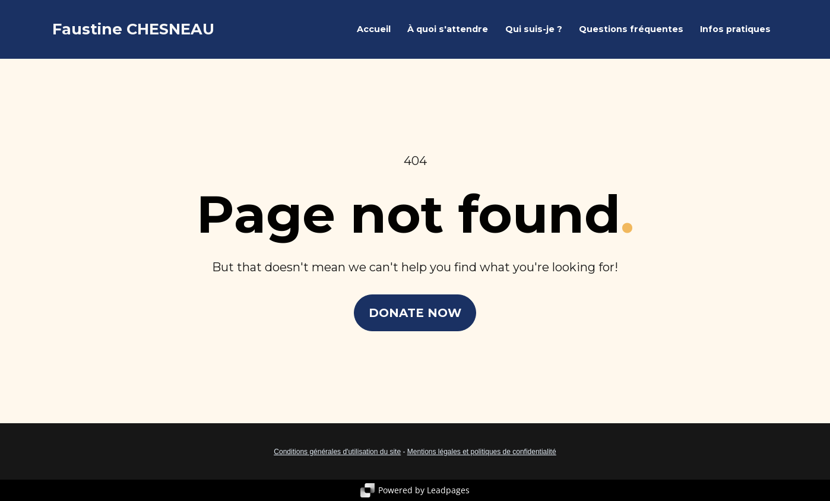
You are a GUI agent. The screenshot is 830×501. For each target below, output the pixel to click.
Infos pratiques (735, 29)
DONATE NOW (415, 313)
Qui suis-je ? (533, 29)
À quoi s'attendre (447, 29)
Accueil (374, 29)
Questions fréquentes (631, 29)
